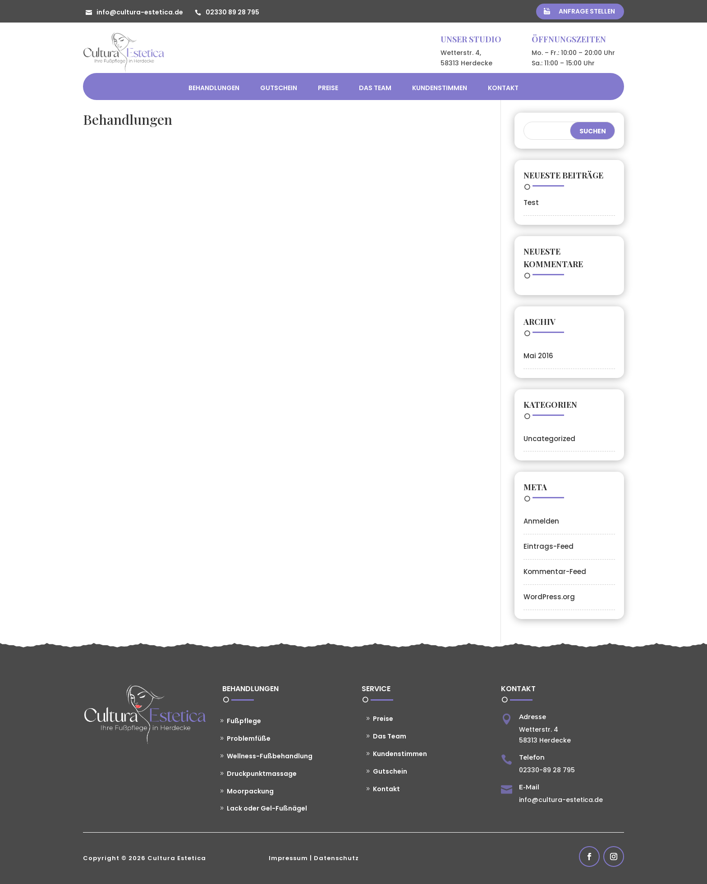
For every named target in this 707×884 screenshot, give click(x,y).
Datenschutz (336, 858)
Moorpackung (250, 791)
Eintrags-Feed (548, 546)
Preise (328, 87)
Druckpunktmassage (262, 773)
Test (531, 202)
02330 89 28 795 (232, 12)
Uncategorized (549, 438)
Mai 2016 (538, 355)
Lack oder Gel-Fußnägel (267, 808)
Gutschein (278, 87)
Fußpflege (244, 720)
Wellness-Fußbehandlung (269, 756)
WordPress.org (549, 596)
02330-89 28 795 (547, 770)
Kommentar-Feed (554, 571)
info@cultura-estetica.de (139, 12)
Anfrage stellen (587, 11)
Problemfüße (249, 738)
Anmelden (541, 521)
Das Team (375, 87)
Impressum (288, 858)
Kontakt (503, 87)
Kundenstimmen (439, 87)
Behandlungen (213, 87)
